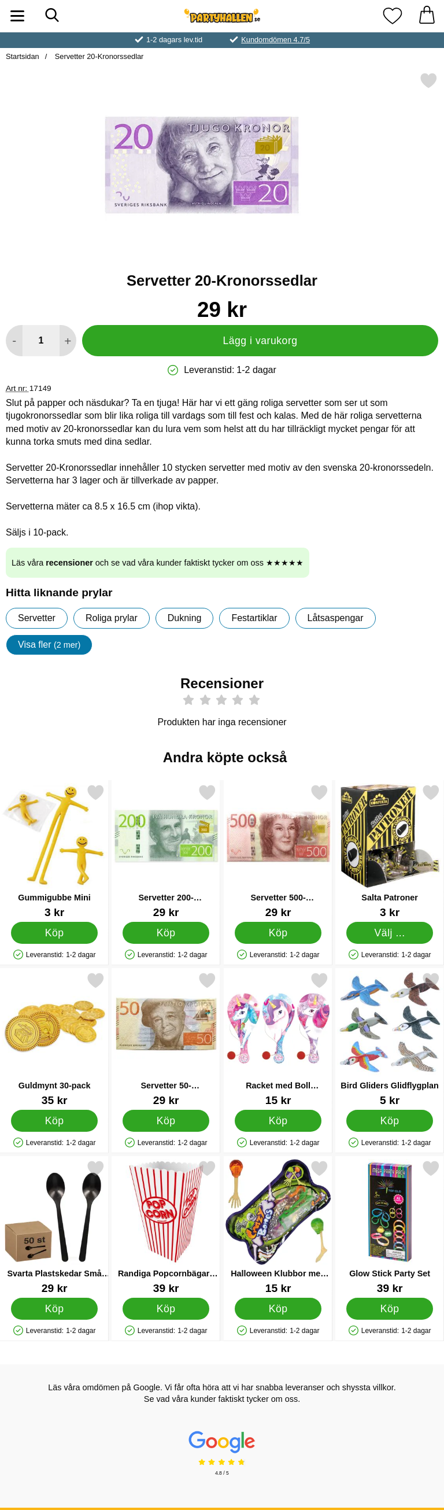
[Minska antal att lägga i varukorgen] (14, 340)
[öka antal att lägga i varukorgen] (68, 340)
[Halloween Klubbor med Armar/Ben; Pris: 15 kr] (278, 1227)
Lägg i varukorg (260, 340)
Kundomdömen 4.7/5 (275, 39)
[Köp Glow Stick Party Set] (390, 1308)
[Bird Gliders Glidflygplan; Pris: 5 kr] (389, 1039)
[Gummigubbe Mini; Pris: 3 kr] (54, 851)
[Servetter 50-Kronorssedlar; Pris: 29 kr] (166, 1039)
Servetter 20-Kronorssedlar (98, 56)
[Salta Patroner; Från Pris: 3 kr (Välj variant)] (389, 851)
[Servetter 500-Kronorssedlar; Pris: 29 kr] (278, 851)
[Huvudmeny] (17, 16)
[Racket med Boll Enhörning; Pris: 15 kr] (278, 1039)
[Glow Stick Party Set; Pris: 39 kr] (389, 1227)
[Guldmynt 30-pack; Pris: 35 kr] (54, 1039)
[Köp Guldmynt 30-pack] (54, 1120)
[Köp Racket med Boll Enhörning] (277, 1120)
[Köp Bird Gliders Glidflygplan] (390, 1120)
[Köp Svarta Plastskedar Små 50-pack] (54, 1308)
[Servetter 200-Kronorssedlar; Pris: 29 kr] (166, 851)
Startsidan (22, 56)
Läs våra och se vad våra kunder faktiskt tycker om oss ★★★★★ (158, 562)
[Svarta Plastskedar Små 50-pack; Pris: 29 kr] (54, 1227)
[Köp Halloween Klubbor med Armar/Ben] (277, 1308)
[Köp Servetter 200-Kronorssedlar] (166, 932)
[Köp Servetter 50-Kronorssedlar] (166, 1120)
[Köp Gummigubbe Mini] (54, 932)
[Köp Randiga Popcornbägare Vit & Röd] (166, 1308)
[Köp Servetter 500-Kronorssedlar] (277, 932)
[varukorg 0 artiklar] (426, 16)
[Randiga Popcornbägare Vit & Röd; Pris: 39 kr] (166, 1227)
